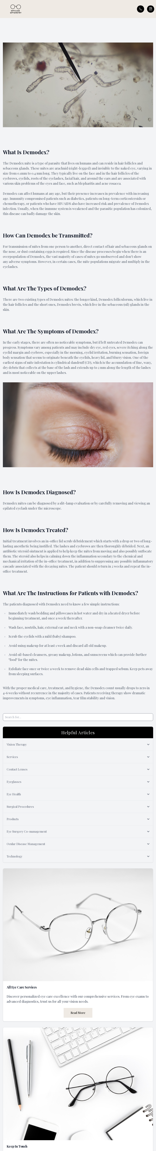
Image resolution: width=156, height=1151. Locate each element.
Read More (78, 1013)
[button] (3, 9)
